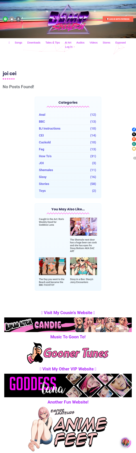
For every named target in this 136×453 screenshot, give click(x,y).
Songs (18, 42)
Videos (94, 42)
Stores (106, 42)
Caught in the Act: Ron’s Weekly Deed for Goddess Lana (51, 222)
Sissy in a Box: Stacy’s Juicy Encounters (81, 281)
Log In (69, 46)
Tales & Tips (52, 42)
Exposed (120, 42)
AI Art (68, 42)
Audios (80, 42)
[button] (134, 130)
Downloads (33, 42)
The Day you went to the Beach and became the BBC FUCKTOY (51, 282)
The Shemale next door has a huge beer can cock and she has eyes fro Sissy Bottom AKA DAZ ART (83, 245)
